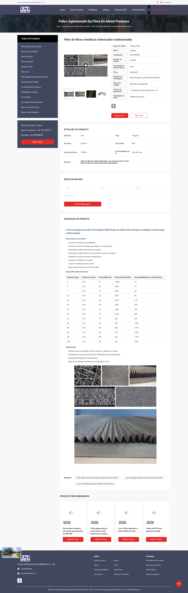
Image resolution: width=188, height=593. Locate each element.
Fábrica (96, 565)
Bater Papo (37, 142)
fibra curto (25, 72)
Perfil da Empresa (99, 560)
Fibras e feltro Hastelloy (30, 112)
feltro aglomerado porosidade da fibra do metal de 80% (97, 478)
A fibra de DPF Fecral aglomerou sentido (154, 529)
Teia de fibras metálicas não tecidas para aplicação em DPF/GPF (73, 531)
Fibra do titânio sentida (30, 82)
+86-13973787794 (44, 130)
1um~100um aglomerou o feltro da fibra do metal (128, 529)
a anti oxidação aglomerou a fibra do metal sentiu (144, 478)
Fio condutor (26, 97)
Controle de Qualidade (101, 570)
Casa (58, 26)
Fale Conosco (98, 574)
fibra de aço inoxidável (29, 51)
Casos (116, 565)
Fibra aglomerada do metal (31, 46)
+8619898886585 (36, 135)
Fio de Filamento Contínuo (31, 87)
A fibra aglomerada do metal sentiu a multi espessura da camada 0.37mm (99, 531)
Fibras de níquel (27, 62)
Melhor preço (120, 116)
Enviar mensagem (82, 204)
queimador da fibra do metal (31, 102)
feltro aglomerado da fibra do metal (76, 26)
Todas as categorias (152, 574)
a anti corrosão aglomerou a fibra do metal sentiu (95, 484)
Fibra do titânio (26, 57)
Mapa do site (118, 570)
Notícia (116, 560)
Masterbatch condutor (29, 92)
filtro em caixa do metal (30, 107)
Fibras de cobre (27, 67)
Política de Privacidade (121, 574)
